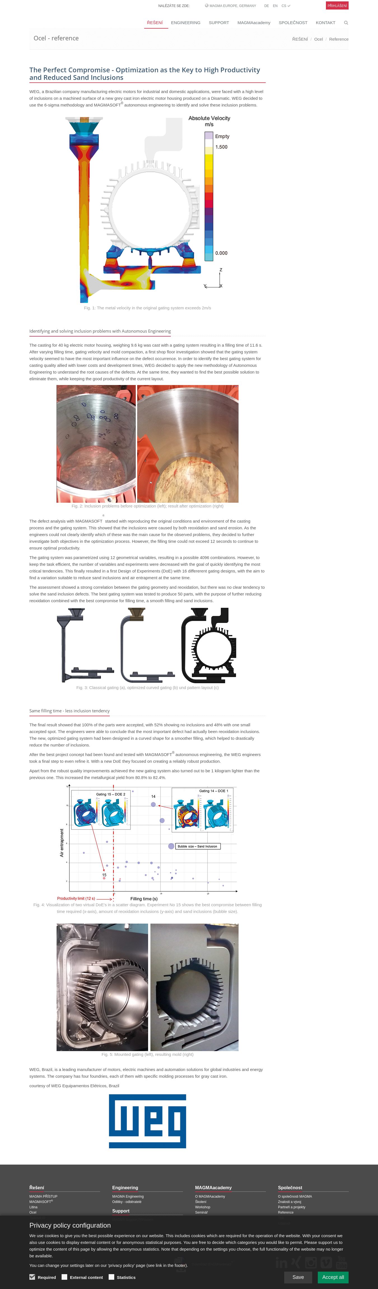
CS (286, 6)
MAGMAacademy (253, 22)
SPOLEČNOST (293, 22)
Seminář (201, 1212)
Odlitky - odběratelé (126, 1202)
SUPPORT (219, 22)
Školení (200, 1202)
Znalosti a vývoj (289, 1202)
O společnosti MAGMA (295, 1196)
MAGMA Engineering (128, 1196)
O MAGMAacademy (210, 1196)
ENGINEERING (185, 22)
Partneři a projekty (291, 1207)
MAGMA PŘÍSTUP (43, 1196)
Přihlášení (337, 5)
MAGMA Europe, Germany (233, 6)
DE (266, 6)
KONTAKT (325, 22)
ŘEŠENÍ (155, 22)
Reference (339, 39)
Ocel (318, 39)
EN (275, 6)
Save (298, 1278)
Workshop (202, 1207)
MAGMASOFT (41, 1202)
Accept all (333, 1278)
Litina (33, 1207)
